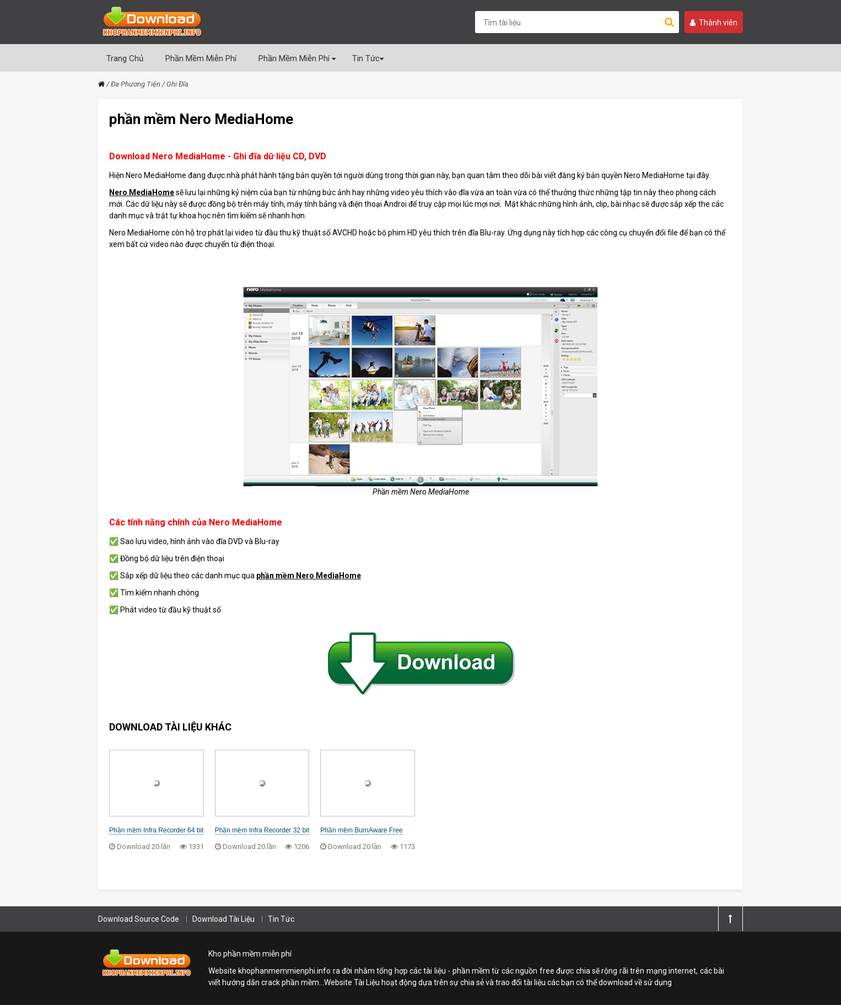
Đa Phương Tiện (135, 84)
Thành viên (713, 22)
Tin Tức (368, 58)
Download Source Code (138, 919)
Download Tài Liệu (223, 919)
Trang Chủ (124, 58)
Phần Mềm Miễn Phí (200, 58)
